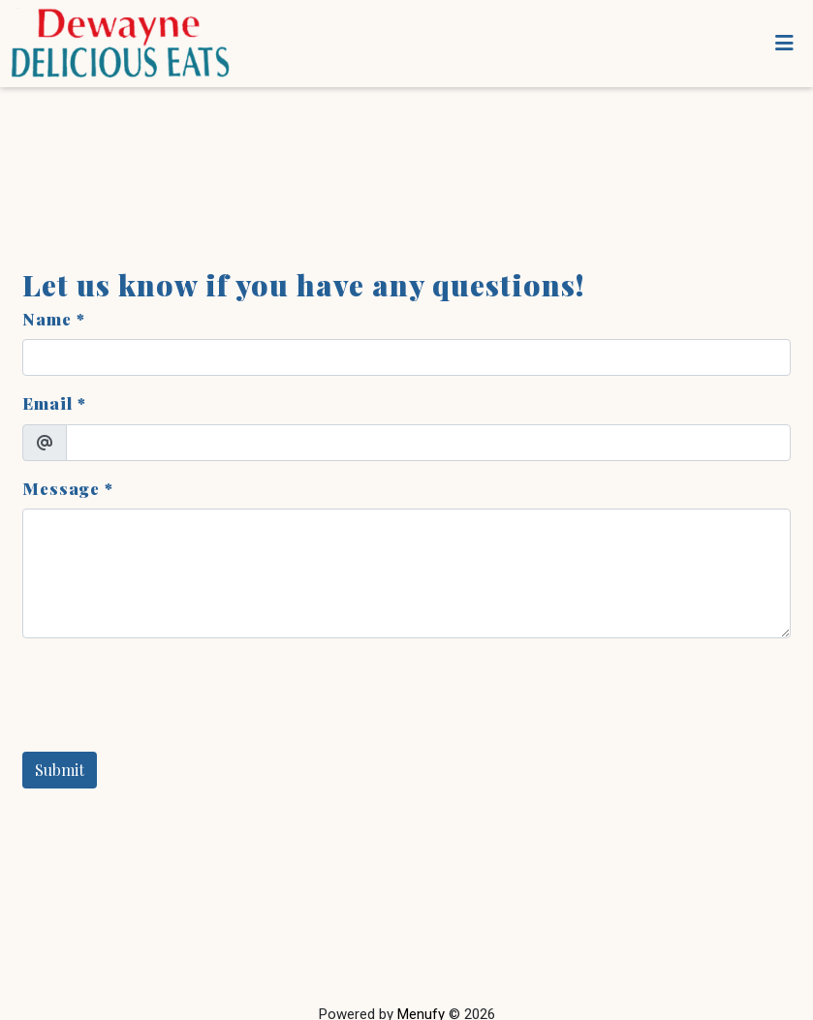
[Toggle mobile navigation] (784, 43)
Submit (59, 769)
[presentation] (169, 691)
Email (47, 403)
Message (61, 488)
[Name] (406, 357)
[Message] (406, 573)
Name (47, 318)
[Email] (428, 442)
